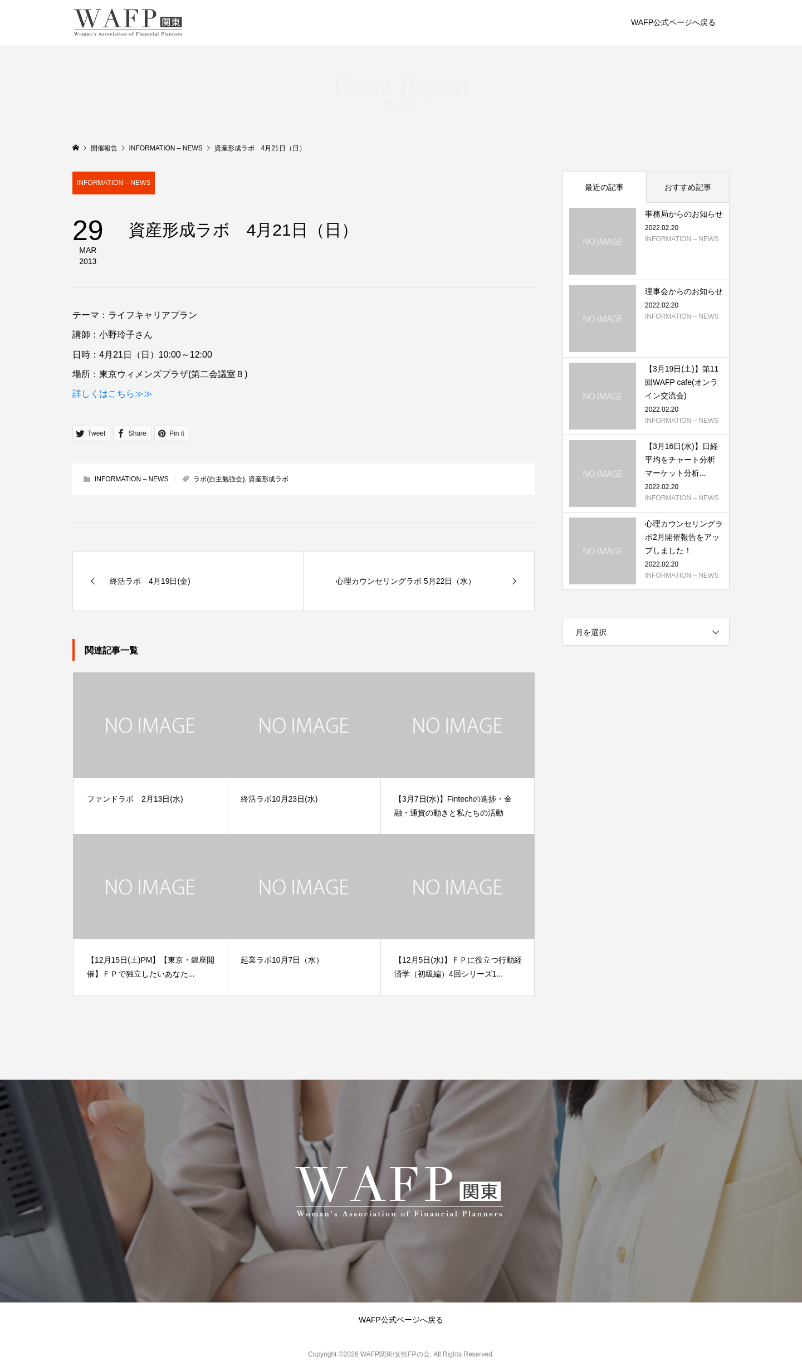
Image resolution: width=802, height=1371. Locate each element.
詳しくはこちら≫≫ (112, 393)
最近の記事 (604, 187)
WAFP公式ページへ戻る (673, 22)
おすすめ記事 (687, 187)
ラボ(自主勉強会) (218, 479)
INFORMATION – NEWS (113, 183)
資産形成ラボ (268, 479)
